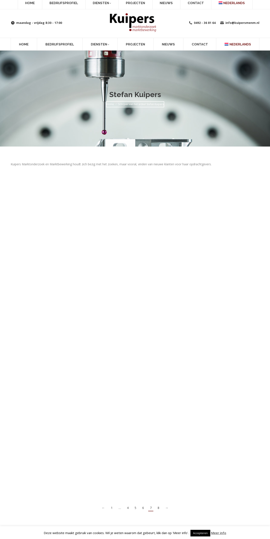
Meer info (218, 533)
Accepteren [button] (200, 533)
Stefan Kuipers (135, 94)
